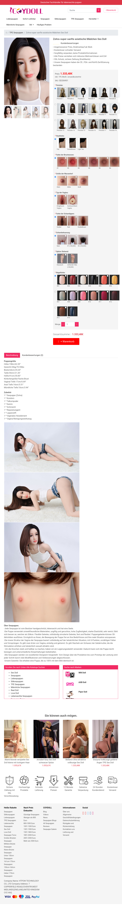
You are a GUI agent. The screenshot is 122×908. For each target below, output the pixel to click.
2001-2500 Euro (30, 838)
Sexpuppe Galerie (50, 829)
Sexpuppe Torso (10, 835)
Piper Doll (83, 692)
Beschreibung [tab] (12, 355)
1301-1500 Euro (30, 829)
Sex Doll (14, 673)
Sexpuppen (45, 19)
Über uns (66, 812)
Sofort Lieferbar (29, 19)
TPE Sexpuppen (77, 19)
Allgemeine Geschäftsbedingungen (72, 816)
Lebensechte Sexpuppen (21, 696)
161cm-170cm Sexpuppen (9, 862)
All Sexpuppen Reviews (48, 824)
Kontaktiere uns (69, 829)
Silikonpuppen (60, 19)
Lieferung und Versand (68, 833)
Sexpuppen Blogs (50, 820)
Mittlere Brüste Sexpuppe (9, 845)
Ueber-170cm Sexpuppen (9, 874)
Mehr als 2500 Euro (31, 841)
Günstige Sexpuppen (31, 815)
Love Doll (15, 693)
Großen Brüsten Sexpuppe (10, 839)
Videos (46, 815)
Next (45, 80)
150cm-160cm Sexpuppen (9, 868)
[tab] (8, 112)
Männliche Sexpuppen (15, 25)
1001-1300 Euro (30, 826)
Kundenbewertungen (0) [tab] (32, 355)
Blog (45, 812)
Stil (30, 25)
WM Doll (82, 673)
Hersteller (93, 19)
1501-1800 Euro (30, 832)
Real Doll (15, 690)
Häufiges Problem (44, 25)
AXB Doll (82, 682)
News (45, 817)
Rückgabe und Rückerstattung (69, 824)
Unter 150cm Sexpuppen (9, 857)
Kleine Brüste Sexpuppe (9, 851)
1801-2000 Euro (30, 835)
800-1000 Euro (29, 823)
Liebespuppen (12, 19)
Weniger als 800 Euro (30, 819)
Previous (8, 80)
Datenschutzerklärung (71, 820)
